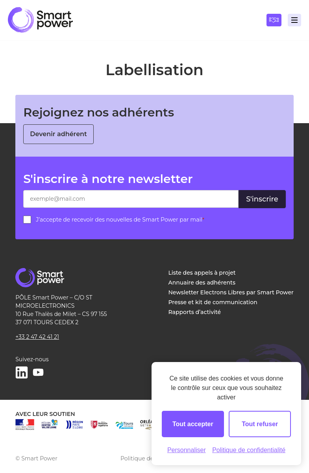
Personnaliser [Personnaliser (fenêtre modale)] (186, 450)
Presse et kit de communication (212, 302)
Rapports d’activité (194, 312)
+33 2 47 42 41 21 (37, 336)
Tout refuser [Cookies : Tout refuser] (260, 424)
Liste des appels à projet (202, 272)
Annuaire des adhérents (201, 282)
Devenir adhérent (58, 134)
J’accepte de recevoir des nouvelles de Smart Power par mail (120, 219)
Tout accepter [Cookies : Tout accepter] (192, 424)
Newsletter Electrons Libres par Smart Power (231, 292)
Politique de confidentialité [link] (248, 450)
